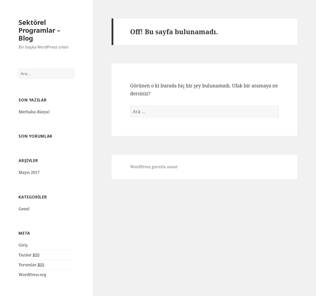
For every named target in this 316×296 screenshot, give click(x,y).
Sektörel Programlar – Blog (39, 30)
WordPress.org (32, 274)
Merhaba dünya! (34, 112)
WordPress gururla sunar (154, 166)
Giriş (23, 245)
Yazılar (29, 255)
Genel (24, 209)
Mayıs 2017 (29, 172)
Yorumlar (31, 265)
